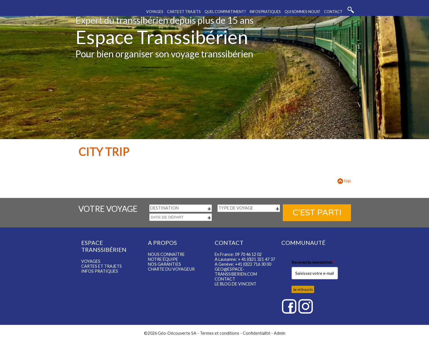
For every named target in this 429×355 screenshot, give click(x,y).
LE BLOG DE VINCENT (235, 283)
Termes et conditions (219, 333)
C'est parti (316, 213)
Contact (333, 12)
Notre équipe (163, 259)
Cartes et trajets (101, 266)
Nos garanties (164, 264)
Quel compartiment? (225, 12)
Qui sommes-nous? (302, 12)
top (344, 180)
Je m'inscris (303, 289)
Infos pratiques (265, 12)
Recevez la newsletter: (313, 262)
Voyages (154, 12)
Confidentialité (256, 333)
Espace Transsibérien (161, 37)
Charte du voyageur (171, 269)
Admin (279, 333)
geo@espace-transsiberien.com (236, 271)
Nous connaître (166, 254)
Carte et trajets (183, 12)
